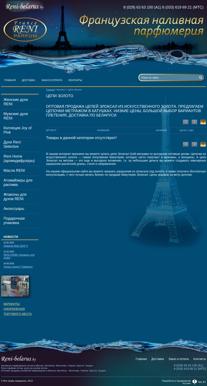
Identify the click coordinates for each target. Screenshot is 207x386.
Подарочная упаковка (14, 220)
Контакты (75, 80)
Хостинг (187, 383)
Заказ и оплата (51, 80)
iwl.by (202, 382)
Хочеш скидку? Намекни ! (18, 266)
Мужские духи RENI (16, 116)
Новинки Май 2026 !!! (16, 245)
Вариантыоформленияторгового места (18, 309)
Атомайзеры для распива (18, 182)
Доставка (28, 80)
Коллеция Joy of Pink (17, 130)
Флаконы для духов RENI (15, 196)
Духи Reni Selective (12, 144)
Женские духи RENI (16, 102)
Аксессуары (14, 209)
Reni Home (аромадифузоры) (19, 158)
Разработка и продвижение (176, 381)
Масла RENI (14, 170)
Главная (10, 80)
